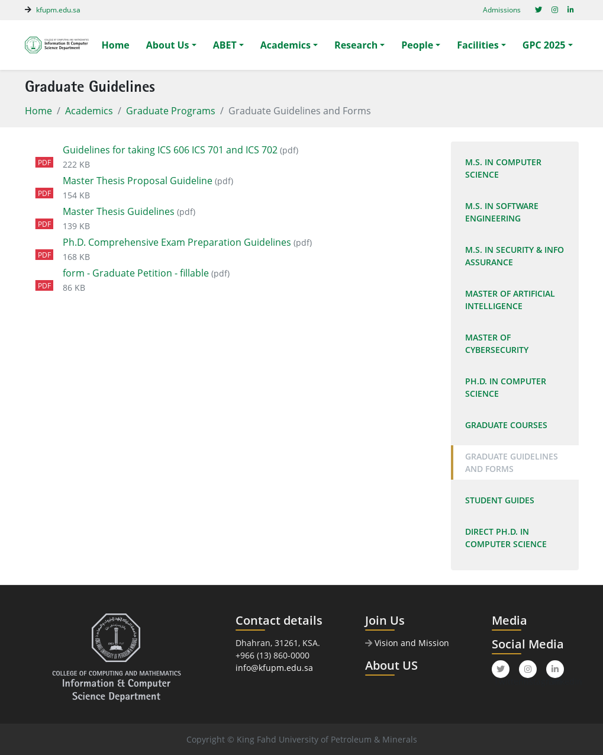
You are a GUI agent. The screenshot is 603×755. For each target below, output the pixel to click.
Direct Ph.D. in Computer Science (506, 538)
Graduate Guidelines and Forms (511, 462)
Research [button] (356, 45)
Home (116, 45)
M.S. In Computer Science (503, 168)
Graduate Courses (506, 424)
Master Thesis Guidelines (119, 211)
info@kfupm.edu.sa (274, 667)
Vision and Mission (407, 642)
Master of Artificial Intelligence (510, 299)
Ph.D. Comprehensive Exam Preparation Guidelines (177, 242)
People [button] (417, 45)
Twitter (502, 671)
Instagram (529, 671)
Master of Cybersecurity (496, 343)
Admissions (502, 10)
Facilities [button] (478, 45)
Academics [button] (285, 45)
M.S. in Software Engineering (501, 212)
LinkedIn (556, 671)
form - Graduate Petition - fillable (136, 272)
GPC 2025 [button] (544, 45)
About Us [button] (167, 45)
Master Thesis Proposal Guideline (137, 180)
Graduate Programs (170, 110)
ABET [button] (225, 45)
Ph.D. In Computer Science (505, 387)
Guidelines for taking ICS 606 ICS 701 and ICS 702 (170, 149)
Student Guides (499, 500)
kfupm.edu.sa (58, 10)
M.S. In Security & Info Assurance (514, 256)
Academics (89, 110)
